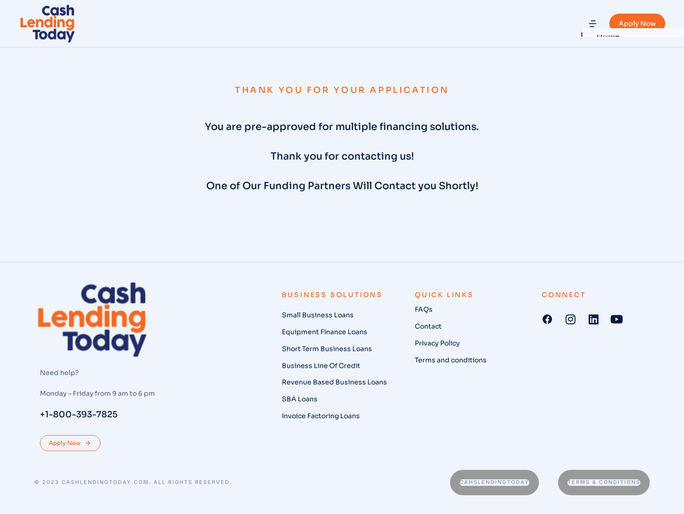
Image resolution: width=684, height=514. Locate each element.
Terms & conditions (603, 482)
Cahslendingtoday (494, 482)
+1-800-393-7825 (78, 414)
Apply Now (637, 23)
